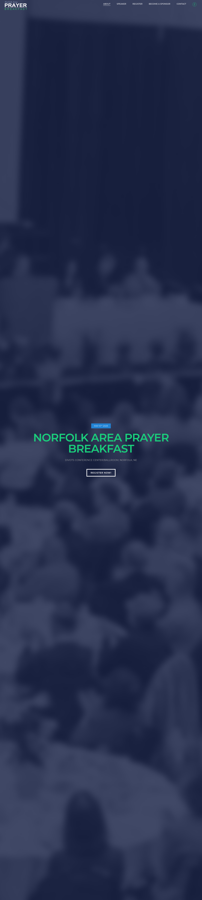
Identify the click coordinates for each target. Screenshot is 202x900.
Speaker (113, 4)
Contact (172, 4)
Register (129, 4)
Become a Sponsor (151, 4)
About (98, 4)
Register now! (101, 472)
